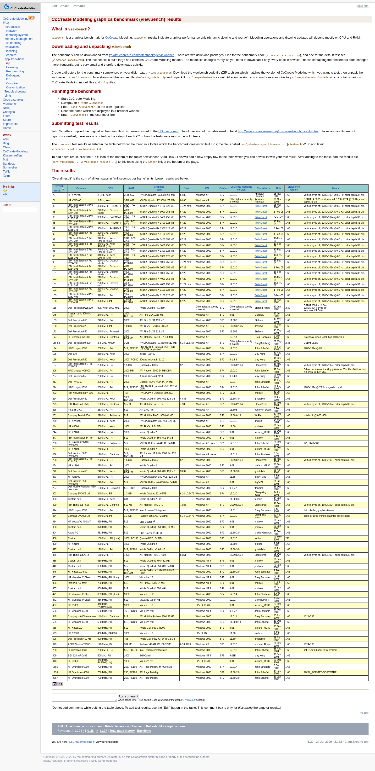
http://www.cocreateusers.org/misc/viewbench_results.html (278, 131)
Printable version (117, 727)
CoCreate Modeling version (241, 188)
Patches (223, 187)
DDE (9, 79)
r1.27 (103, 731)
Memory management (19, 39)
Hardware (11, 31)
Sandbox (9, 163)
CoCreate (111, 37)
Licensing (11, 51)
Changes (9, 112)
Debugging (13, 75)
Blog (6, 143)
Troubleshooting (15, 91)
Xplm (6, 175)
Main (6, 159)
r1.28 (90, 731)
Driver (187, 187)
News (6, 108)
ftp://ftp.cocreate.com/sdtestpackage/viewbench (141, 54)
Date (278, 187)
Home (7, 128)
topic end (363, 6)
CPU (110, 187)
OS (207, 187)
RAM (131, 187)
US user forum (169, 131)
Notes (335, 187)
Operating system (16, 35)
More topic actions (173, 727)
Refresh (151, 727)
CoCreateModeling (80, 742)
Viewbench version (294, 188)
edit (5, 194)
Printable (79, 6)
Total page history (122, 731)
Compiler (12, 83)
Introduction (12, 27)
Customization (15, 87)
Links (8, 95)
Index (6, 115)
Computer (82, 187)
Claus (7, 147)
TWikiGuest (261, 205)
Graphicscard (159, 188)
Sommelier (10, 167)
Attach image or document (84, 727)
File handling (13, 43)
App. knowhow (14, 59)
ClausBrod (352, 742)
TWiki (6, 171)
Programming (15, 71)
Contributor (263, 187)
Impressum (10, 124)
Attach (64, 6)
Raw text (138, 727)
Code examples (13, 99)
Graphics (10, 55)
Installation (12, 47)
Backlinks (144, 731)
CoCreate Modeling (15, 18)
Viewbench (10, 103)
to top (364, 713)
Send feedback (107, 761)
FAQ (6, 22)
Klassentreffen (12, 155)
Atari (6, 139)
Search (7, 120)
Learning (12, 67)
